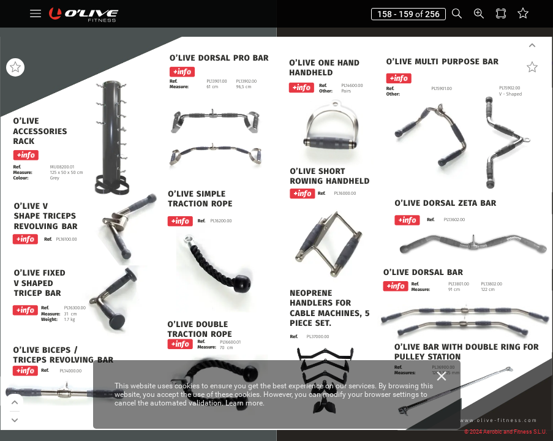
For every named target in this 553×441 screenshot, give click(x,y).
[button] (35, 14)
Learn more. (245, 403)
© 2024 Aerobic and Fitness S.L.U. (505, 432)
